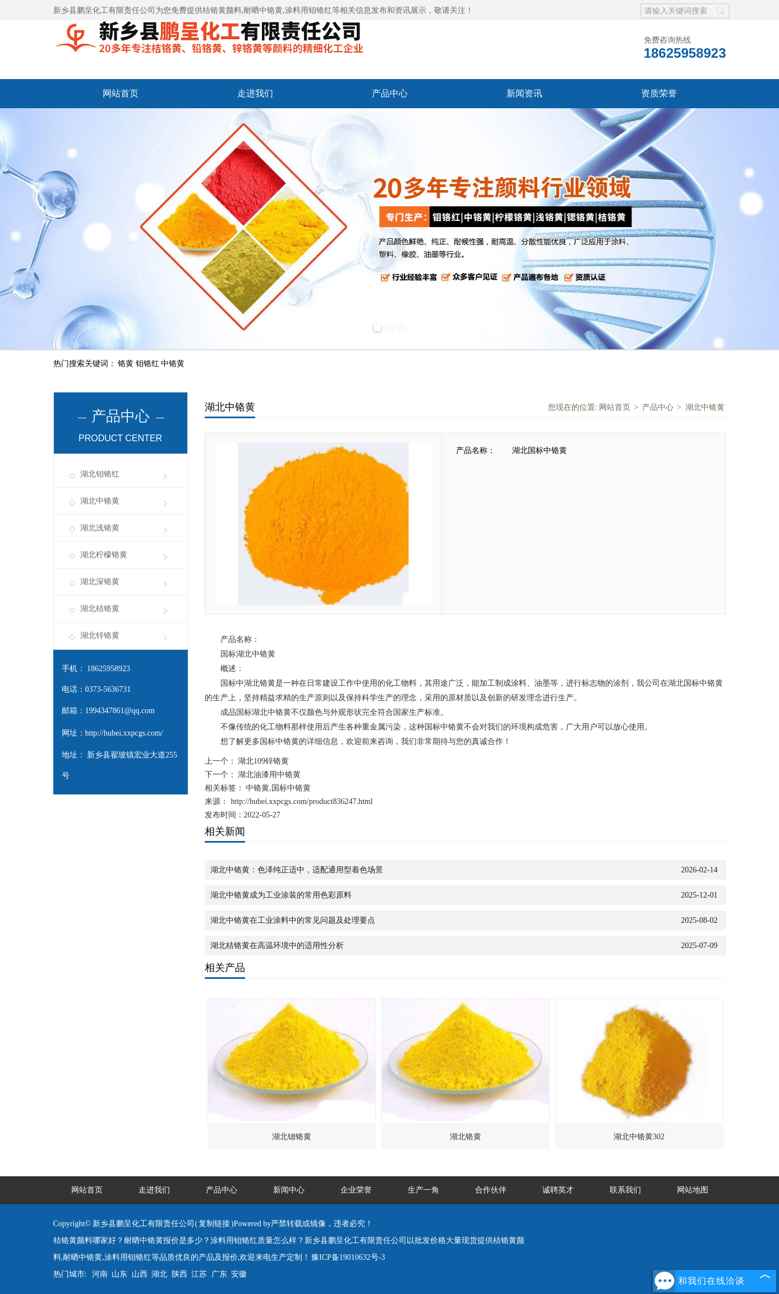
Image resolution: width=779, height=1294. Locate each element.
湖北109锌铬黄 (262, 761)
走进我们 (255, 93)
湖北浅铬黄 (99, 528)
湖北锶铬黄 (291, 1137)
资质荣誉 (659, 93)
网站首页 (121, 93)
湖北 (159, 1274)
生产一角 (423, 1190)
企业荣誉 (356, 1190)
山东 (119, 1274)
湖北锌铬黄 (99, 635)
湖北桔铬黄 (99, 608)
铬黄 (127, 363)
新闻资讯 (524, 93)
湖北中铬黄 (99, 501)
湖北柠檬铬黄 (103, 555)
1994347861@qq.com (120, 710)
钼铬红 (149, 363)
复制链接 (214, 1223)
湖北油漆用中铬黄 (268, 774)
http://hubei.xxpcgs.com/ (124, 733)
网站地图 (692, 1190)
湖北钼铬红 (99, 474)
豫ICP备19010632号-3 (348, 1257)
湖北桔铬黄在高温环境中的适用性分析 (277, 945)
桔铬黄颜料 (222, 10)
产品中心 (390, 93)
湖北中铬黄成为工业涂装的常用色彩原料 (281, 895)
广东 (219, 1274)
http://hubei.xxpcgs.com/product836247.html (302, 801)
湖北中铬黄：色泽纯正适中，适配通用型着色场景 (296, 870)
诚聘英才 (558, 1190)
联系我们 (625, 1190)
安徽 (239, 1274)
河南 (100, 1274)
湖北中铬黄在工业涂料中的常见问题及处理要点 (292, 920)
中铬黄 (173, 363)
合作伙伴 (490, 1190)
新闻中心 (289, 1190)
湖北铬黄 (465, 1137)
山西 (139, 1274)
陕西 (179, 1274)
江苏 (199, 1274)
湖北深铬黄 (99, 581)
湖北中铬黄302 (639, 1137)
